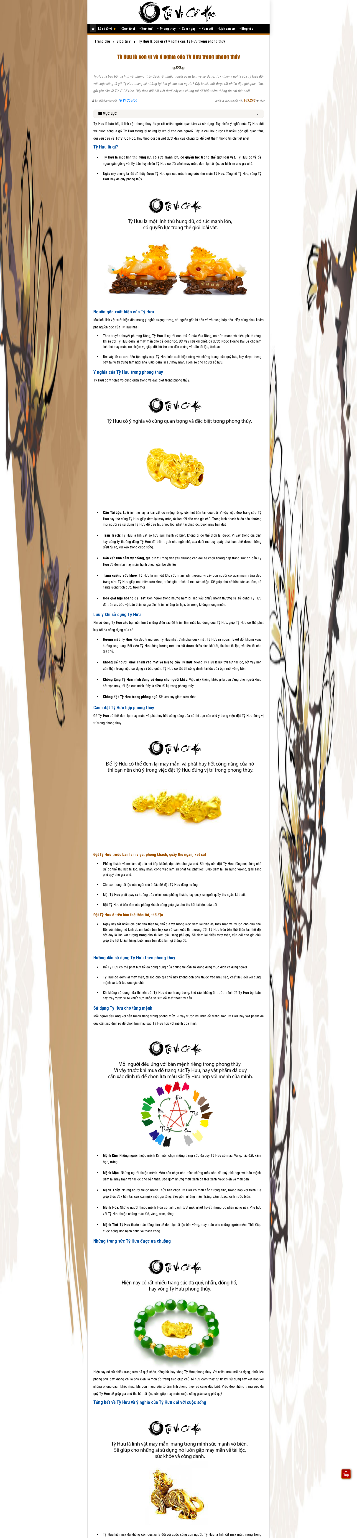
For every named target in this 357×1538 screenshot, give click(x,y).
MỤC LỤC (107, 113)
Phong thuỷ (166, 29)
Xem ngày (187, 29)
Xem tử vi (127, 29)
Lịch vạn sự (226, 29)
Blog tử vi (246, 29)
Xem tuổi (146, 29)
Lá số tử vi (107, 29)
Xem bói (206, 29)
